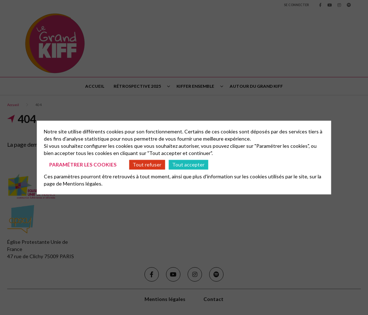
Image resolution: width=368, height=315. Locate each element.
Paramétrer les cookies (82, 164)
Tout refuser (147, 164)
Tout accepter (188, 164)
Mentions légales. (82, 183)
